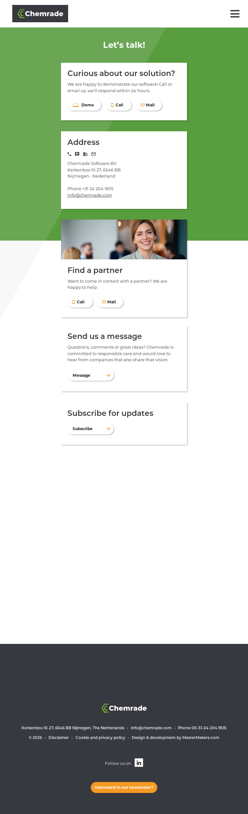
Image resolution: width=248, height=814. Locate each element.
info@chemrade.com (89, 195)
